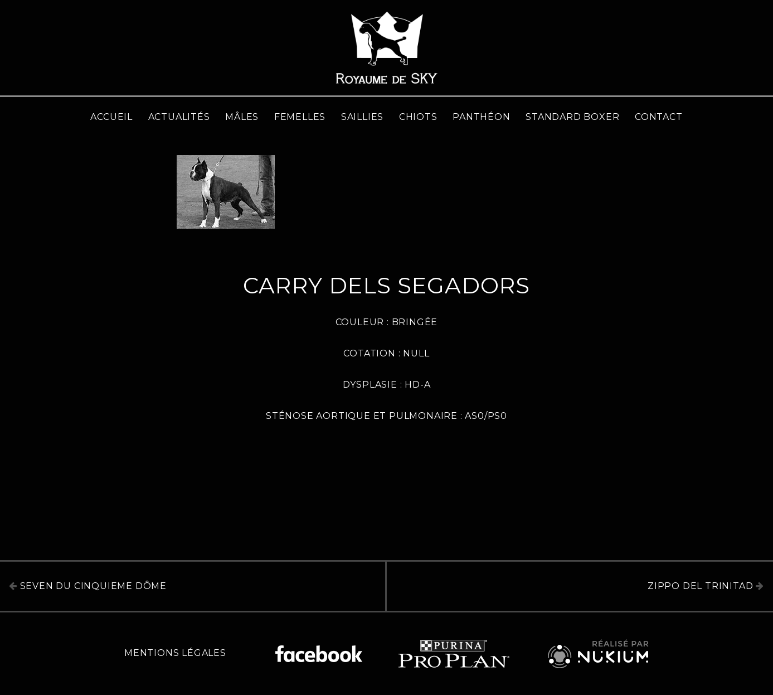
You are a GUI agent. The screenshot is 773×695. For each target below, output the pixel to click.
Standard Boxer (572, 117)
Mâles (242, 117)
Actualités (179, 117)
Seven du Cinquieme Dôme (88, 586)
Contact (659, 117)
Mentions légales (175, 653)
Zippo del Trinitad (706, 586)
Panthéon (481, 117)
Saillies (362, 117)
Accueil (111, 117)
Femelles (299, 117)
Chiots (418, 117)
